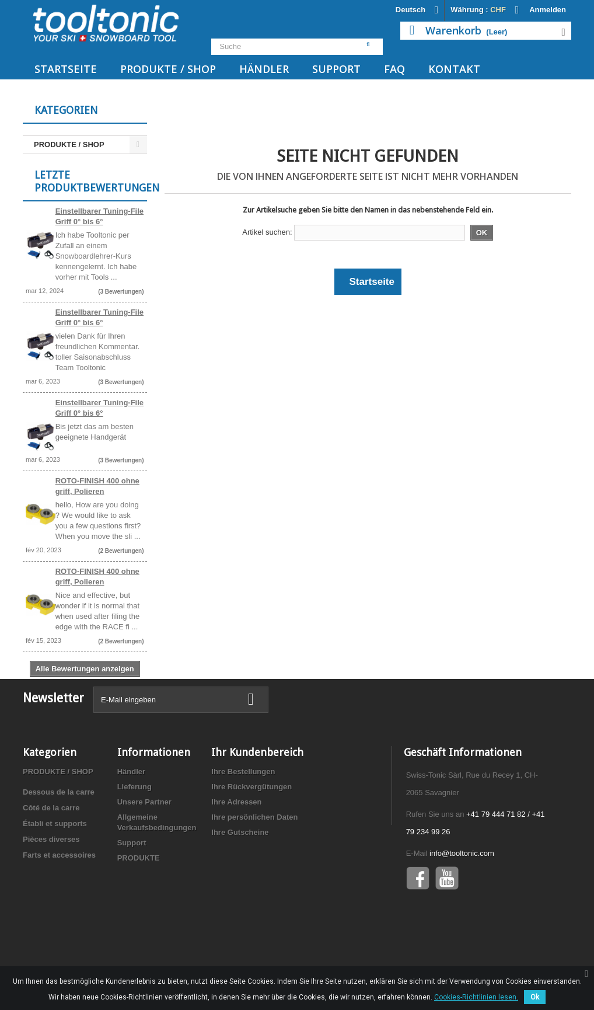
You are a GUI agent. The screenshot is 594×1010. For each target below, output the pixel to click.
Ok (534, 997)
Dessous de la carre (59, 844)
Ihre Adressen (236, 854)
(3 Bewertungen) (121, 300)
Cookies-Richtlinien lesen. (476, 997)
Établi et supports (55, 876)
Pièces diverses (51, 891)
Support (336, 69)
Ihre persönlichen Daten (254, 869)
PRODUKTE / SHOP (168, 69)
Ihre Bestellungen (243, 824)
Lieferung (134, 839)
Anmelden (547, 9)
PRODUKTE (138, 910)
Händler (264, 69)
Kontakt (454, 69)
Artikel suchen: (267, 232)
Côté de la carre (51, 860)
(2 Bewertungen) (121, 559)
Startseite (65, 69)
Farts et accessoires (59, 907)
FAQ (394, 69)
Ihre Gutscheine (239, 884)
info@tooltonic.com (461, 905)
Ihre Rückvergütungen (251, 839)
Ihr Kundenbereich (257, 805)
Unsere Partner (144, 854)
